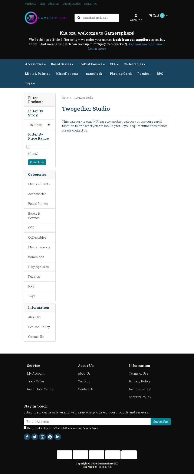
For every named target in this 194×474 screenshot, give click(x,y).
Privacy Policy (140, 381)
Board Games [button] (61, 64)
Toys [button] (28, 83)
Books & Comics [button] (90, 64)
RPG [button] (160, 74)
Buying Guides (72, 4)
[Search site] (79, 17)
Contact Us (90, 4)
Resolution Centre (40, 389)
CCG (31, 228)
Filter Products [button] (35, 100)
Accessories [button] (34, 64)
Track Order (35, 381)
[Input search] (101, 17)
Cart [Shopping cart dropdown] (157, 15)
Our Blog (84, 381)
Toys (31, 296)
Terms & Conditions (66, 428)
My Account (36, 373)
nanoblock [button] (94, 74)
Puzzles (34, 276)
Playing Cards (121, 74)
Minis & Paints (39, 184)
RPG (31, 286)
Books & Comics (34, 215)
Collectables (37, 237)
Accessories (37, 194)
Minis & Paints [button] (36, 74)
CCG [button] (113, 64)
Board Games (38, 204)
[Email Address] (87, 421)
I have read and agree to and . (61, 428)
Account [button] (136, 18)
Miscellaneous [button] (67, 74)
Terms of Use (138, 373)
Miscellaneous (39, 247)
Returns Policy (39, 327)
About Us (53, 4)
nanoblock (36, 257)
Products (30, 4)
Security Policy (140, 397)
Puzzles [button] (143, 74)
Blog (42, 4)
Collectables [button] (133, 64)
